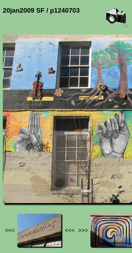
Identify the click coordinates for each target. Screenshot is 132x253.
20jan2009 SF (72, 183)
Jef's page (15, 183)
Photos (42, 183)
